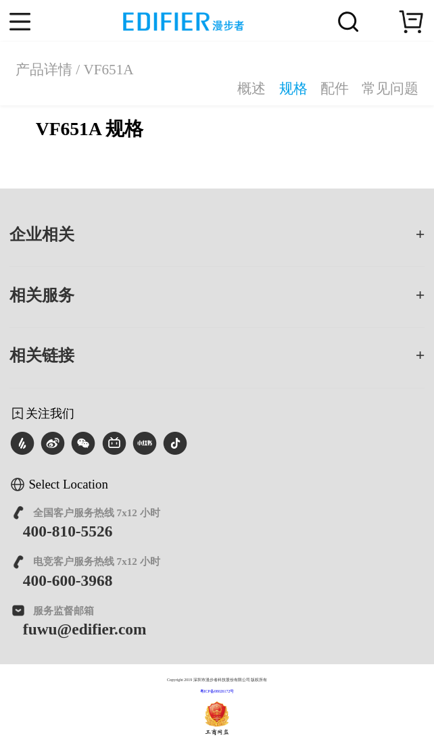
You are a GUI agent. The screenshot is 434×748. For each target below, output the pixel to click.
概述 (251, 89)
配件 (334, 89)
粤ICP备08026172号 (217, 691)
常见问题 (390, 89)
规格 (293, 89)
